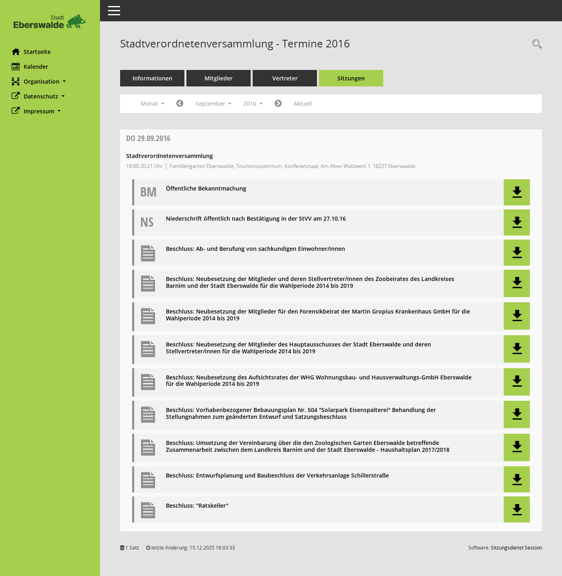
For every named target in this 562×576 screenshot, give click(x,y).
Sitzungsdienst (516, 547)
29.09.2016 (149, 138)
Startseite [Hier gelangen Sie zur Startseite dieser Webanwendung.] (31, 51)
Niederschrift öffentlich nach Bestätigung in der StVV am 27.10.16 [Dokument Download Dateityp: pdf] (256, 218)
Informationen (153, 78)
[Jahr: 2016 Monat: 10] (278, 103)
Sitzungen (351, 78)
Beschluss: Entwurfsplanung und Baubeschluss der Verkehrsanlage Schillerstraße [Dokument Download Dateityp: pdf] (277, 475)
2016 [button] (253, 103)
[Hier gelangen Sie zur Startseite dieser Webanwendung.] (50, 21)
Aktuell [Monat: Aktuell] (303, 103)
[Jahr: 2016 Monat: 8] (180, 103)
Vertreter (285, 78)
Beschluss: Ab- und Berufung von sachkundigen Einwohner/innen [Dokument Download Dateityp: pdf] (255, 249)
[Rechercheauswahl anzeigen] (535, 44)
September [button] (214, 103)
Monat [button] (153, 103)
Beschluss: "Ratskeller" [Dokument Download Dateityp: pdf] (197, 505)
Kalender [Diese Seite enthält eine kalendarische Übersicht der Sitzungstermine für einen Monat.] (30, 66)
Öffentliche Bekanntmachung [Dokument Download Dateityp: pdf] (206, 188)
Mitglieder (219, 78)
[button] (50, 81)
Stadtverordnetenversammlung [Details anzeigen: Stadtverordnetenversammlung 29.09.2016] (170, 156)
